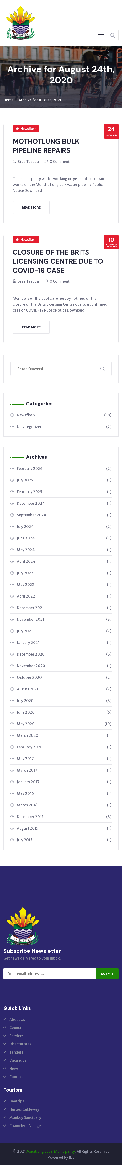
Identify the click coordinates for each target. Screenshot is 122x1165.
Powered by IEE (61, 1157)
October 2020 (64, 677)
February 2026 (64, 468)
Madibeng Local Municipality (50, 1151)
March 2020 (64, 735)
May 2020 (64, 724)
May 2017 (64, 758)
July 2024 (64, 526)
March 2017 (64, 770)
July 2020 (64, 700)
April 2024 (64, 561)
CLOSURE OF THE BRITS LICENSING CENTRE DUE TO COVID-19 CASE (58, 261)
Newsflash (26, 129)
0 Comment (60, 161)
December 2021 (64, 607)
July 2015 (64, 840)
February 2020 (64, 747)
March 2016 (64, 805)
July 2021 (64, 631)
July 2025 (64, 480)
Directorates (20, 1043)
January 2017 (64, 782)
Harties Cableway (24, 1109)
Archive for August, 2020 (40, 100)
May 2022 (64, 584)
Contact (16, 1076)
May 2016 (64, 793)
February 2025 (64, 491)
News (14, 1068)
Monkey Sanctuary (25, 1117)
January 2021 (64, 642)
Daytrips (16, 1101)
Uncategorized (64, 426)
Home (8, 100)
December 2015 (64, 816)
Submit (107, 973)
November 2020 (64, 666)
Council (15, 1027)
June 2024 (64, 538)
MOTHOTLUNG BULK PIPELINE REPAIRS (46, 146)
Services (16, 1035)
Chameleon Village (25, 1125)
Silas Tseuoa (28, 161)
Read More (31, 207)
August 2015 (64, 828)
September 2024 (64, 515)
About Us (17, 1019)
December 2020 (64, 654)
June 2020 (64, 712)
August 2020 (64, 689)
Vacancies (17, 1060)
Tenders (16, 1052)
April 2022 (64, 596)
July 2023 (64, 573)
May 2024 (64, 549)
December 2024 (64, 503)
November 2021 (64, 619)
